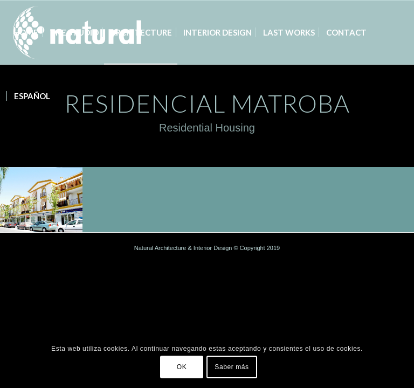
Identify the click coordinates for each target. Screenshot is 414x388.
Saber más (232, 367)
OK (182, 367)
